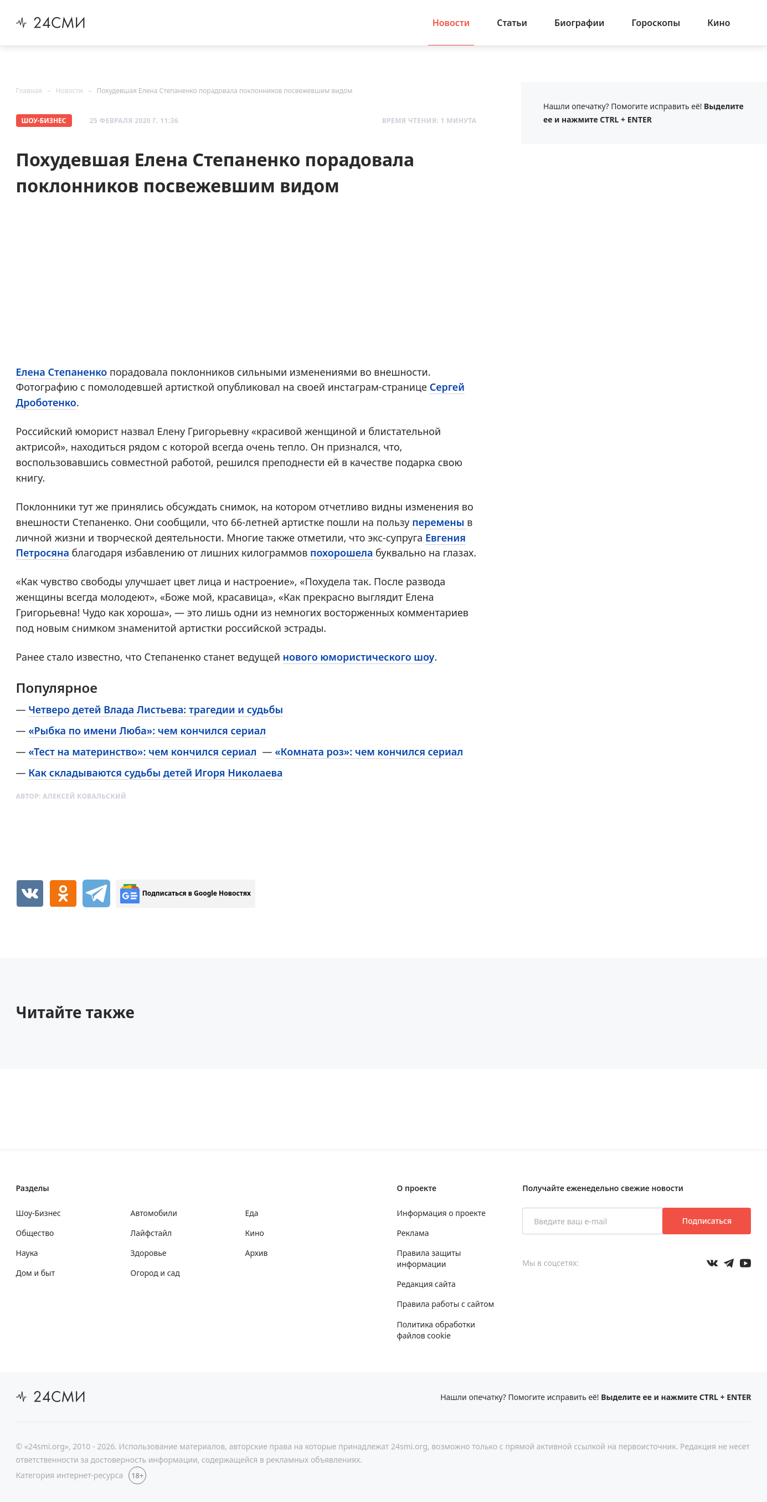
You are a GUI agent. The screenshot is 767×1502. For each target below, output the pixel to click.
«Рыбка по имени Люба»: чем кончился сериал (147, 730)
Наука (27, 1253)
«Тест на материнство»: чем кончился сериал (142, 751)
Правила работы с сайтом (446, 1304)
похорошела (341, 552)
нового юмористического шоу (359, 656)
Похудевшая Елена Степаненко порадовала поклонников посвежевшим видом (225, 90)
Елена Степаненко (63, 372)
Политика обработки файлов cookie (436, 1330)
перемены (439, 522)
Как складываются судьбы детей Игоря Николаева (155, 772)
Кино (718, 23)
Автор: (71, 796)
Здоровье (149, 1253)
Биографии (579, 23)
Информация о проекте (441, 1213)
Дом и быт (35, 1273)
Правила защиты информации (429, 1258)
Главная (29, 90)
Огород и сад (155, 1273)
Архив (256, 1253)
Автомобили (154, 1213)
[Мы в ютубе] (745, 1263)
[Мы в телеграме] (728, 1263)
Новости (451, 23)
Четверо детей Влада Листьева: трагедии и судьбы (155, 709)
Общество (35, 1233)
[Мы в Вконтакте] (712, 1263)
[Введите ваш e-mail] (593, 1221)
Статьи (512, 23)
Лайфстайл (151, 1233)
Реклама (413, 1233)
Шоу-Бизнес (44, 120)
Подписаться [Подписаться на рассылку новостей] (707, 1220)
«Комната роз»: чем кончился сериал (369, 751)
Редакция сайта (426, 1284)
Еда (252, 1213)
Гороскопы (656, 23)
